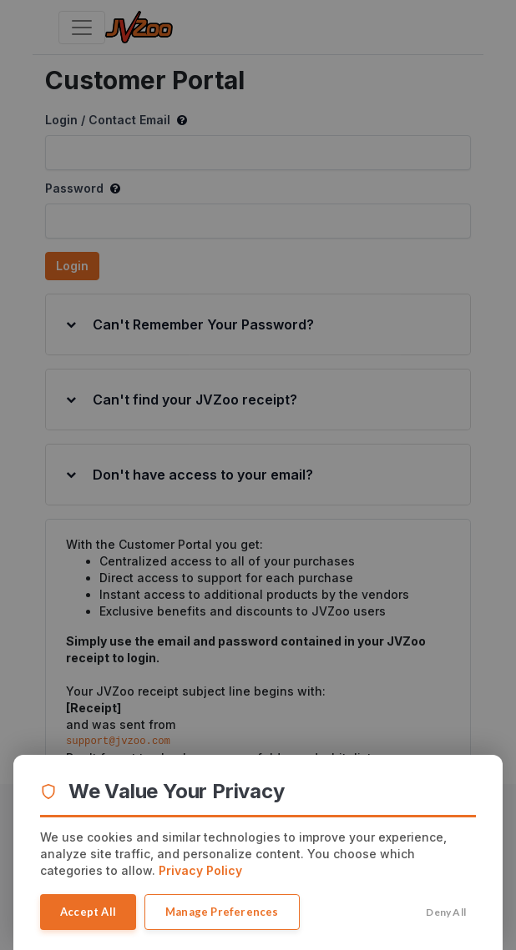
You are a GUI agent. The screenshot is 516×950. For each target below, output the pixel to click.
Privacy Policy (200, 870)
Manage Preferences (222, 911)
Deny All (446, 912)
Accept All (88, 911)
